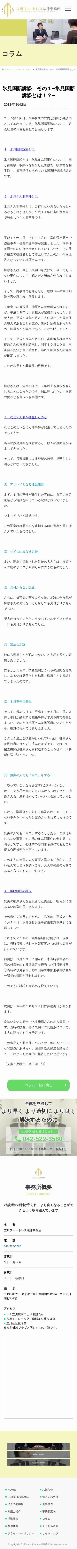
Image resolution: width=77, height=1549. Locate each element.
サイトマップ (50, 1533)
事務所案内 (49, 1511)
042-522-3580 (12, 1246)
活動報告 (13, 1518)
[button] (7, 23)
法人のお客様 (16, 1504)
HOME (12, 1489)
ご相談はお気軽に (18, 1496)
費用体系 (13, 1526)
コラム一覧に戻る (39, 1085)
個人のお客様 (50, 1496)
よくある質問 (50, 1526)
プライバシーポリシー (21, 1533)
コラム (46, 1518)
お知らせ (47, 1489)
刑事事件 (47, 1504)
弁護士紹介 (14, 1511)
